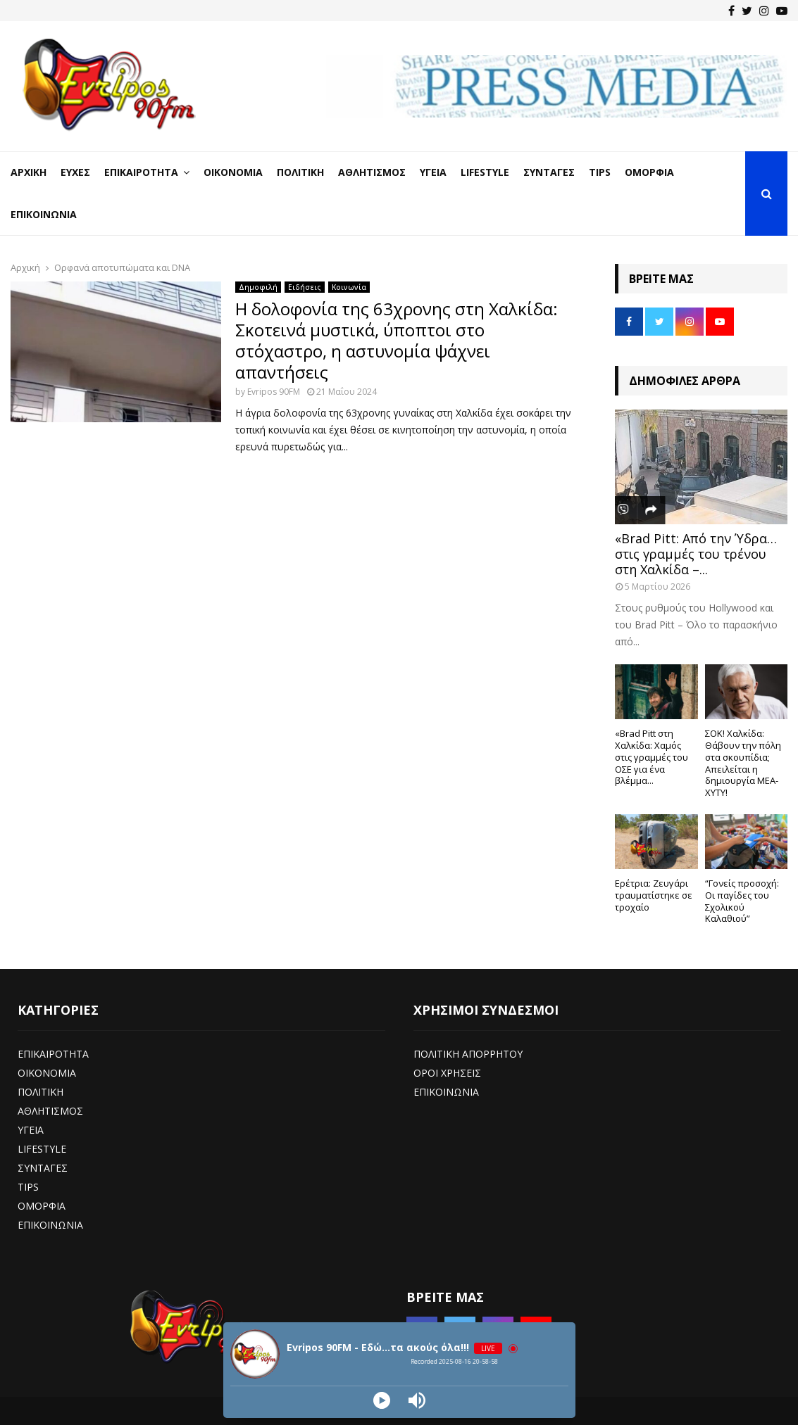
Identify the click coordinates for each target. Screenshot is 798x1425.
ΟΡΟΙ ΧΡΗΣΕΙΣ (447, 1072)
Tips (600, 172)
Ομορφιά (649, 172)
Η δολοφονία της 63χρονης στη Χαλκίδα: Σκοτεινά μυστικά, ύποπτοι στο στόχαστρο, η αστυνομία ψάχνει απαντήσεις (396, 340)
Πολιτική (300, 172)
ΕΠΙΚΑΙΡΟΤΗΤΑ (53, 1053)
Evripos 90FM (273, 392)
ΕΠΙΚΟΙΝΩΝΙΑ (50, 1224)
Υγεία (433, 172)
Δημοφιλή (258, 287)
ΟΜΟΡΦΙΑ (42, 1205)
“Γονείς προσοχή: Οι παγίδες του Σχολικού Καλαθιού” (742, 901)
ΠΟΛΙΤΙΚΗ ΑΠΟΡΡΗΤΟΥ (468, 1053)
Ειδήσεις (304, 287)
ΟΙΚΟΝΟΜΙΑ (47, 1072)
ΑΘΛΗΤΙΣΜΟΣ (50, 1110)
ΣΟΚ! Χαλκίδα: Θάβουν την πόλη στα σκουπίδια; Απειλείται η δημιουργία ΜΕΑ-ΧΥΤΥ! (743, 763)
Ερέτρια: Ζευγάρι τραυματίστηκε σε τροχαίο (653, 895)
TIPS (28, 1186)
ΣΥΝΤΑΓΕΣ (43, 1167)
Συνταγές (549, 172)
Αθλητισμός (372, 172)
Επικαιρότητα (141, 172)
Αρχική (28, 172)
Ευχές (75, 172)
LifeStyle (485, 172)
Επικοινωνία (44, 214)
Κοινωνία (349, 287)
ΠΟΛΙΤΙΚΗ (40, 1091)
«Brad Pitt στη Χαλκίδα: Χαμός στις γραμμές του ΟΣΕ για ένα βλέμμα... (651, 757)
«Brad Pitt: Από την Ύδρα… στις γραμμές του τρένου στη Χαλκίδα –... (696, 553)
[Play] (381, 1400)
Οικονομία (233, 172)
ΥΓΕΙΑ (31, 1129)
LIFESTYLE (42, 1148)
